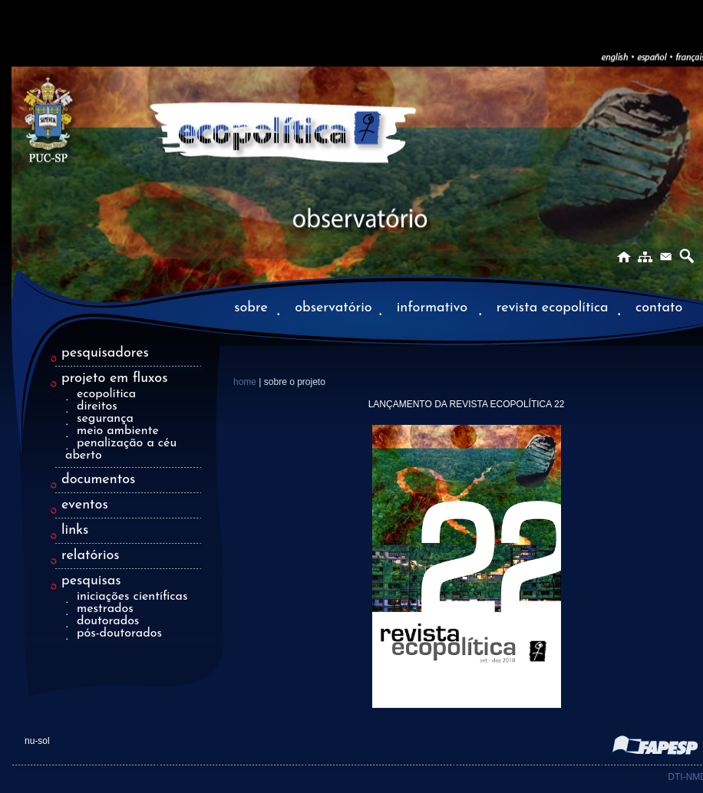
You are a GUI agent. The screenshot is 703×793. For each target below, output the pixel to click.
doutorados (108, 621)
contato (658, 308)
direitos (97, 406)
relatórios (90, 555)
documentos (98, 479)
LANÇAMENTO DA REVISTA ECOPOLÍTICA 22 (466, 404)
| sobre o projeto (292, 382)
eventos (84, 505)
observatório (333, 308)
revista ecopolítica (553, 308)
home (246, 382)
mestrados (105, 609)
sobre (251, 308)
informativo (434, 308)
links (74, 530)
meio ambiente (118, 431)
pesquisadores (105, 353)
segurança (105, 419)
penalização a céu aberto (121, 449)
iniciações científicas (132, 597)
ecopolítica (106, 394)
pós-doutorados (119, 633)
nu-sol (37, 740)
